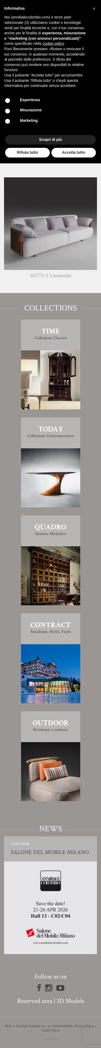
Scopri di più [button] (50, 139)
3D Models (70, 1001)
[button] (94, 8)
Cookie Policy (50, 1030)
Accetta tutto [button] (73, 152)
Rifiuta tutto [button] (27, 152)
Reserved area (34, 1001)
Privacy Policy (84, 1026)
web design (50, 1039)
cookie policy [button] (53, 43)
